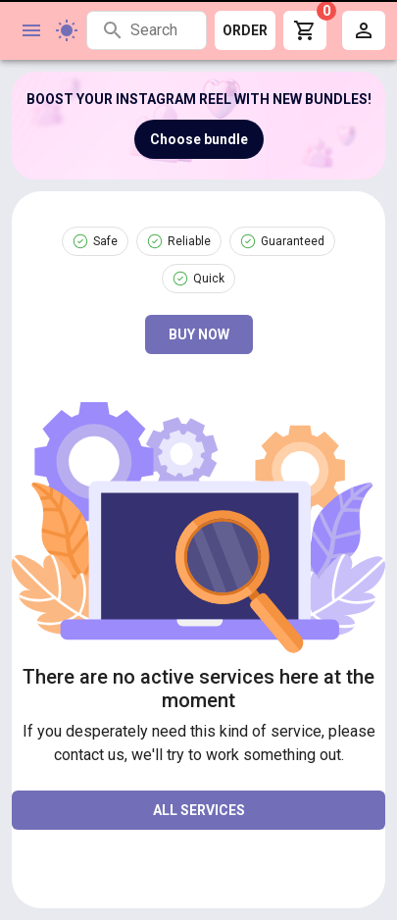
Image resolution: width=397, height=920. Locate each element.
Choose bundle (199, 139)
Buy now (199, 334)
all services (199, 810)
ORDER (245, 30)
